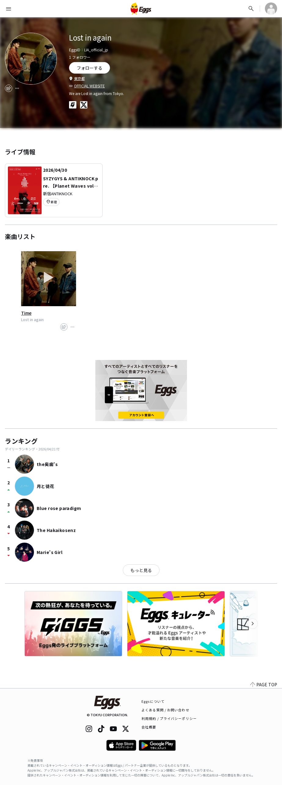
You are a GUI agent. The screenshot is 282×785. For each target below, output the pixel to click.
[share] (8, 88)
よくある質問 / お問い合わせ (165, 709)
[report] (17, 88)
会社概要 (148, 726)
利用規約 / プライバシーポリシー (169, 718)
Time (26, 313)
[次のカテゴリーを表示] (252, 623)
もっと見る (141, 570)
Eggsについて (153, 701)
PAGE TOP (263, 684)
